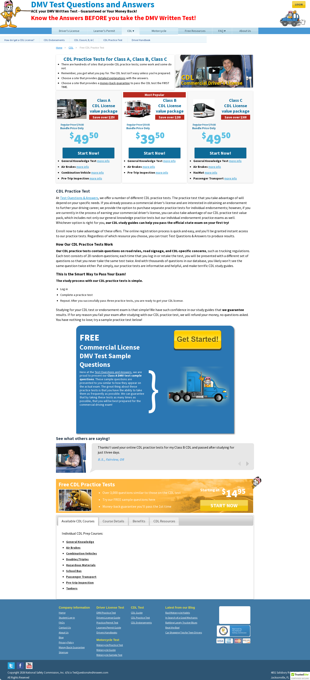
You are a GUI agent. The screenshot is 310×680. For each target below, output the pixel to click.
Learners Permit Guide (108, 627)
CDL (71, 47)
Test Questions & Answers (79, 198)
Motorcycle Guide (106, 650)
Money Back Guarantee (72, 647)
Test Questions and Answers (113, 372)
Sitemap (63, 652)
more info (103, 161)
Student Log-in (67, 617)
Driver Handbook (141, 40)
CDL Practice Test (112, 40)
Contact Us (65, 627)
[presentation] (78, 521)
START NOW (224, 505)
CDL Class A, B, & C (84, 40)
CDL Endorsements (54, 40)
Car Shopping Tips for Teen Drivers (183, 632)
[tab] (78, 521)
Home (59, 47)
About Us (63, 632)
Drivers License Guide (108, 617)
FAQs (62, 622)
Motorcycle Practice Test (109, 645)
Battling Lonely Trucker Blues (181, 622)
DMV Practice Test (106, 612)
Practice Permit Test (107, 622)
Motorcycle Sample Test (109, 654)
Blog (61, 637)
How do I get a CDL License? (19, 40)
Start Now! (88, 153)
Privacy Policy (66, 642)
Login (299, 4)
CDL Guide (137, 612)
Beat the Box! (172, 627)
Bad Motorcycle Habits (177, 612)
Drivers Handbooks (106, 632)
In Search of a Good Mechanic (181, 617)
